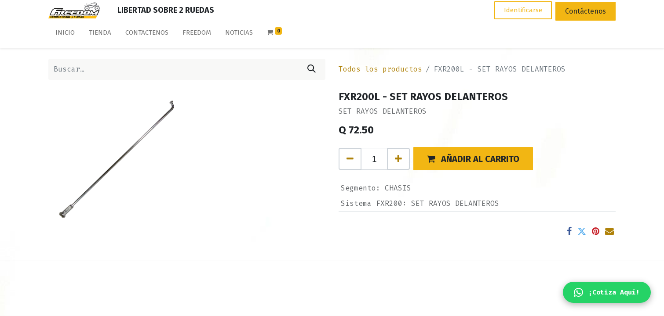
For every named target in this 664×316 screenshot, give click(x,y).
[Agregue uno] (398, 159)
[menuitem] (65, 34)
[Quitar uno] (350, 159)
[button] (473, 158)
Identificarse (523, 10)
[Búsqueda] (311, 69)
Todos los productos (380, 69)
